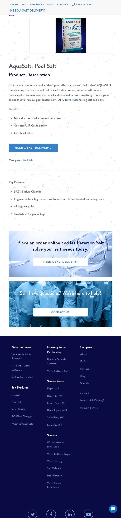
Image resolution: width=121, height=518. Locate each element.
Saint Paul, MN (55, 417)
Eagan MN (53, 388)
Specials (84, 383)
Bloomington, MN (57, 410)
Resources (37, 4)
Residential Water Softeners (20, 368)
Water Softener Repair (59, 454)
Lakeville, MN (54, 425)
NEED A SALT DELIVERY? (28, 10)
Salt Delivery (54, 468)
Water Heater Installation (54, 485)
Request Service (89, 408)
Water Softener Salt (22, 424)
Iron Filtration (18, 409)
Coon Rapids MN (56, 403)
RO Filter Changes (21, 416)
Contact (62, 4)
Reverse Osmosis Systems (56, 361)
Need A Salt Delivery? (92, 400)
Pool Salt (45, 65)
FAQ (24, 4)
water (75, 100)
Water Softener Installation (55, 444)
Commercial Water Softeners (21, 356)
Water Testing (54, 461)
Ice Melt (15, 395)
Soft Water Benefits (22, 377)
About (14, 4)
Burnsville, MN (55, 396)
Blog (50, 4)
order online (48, 243)
